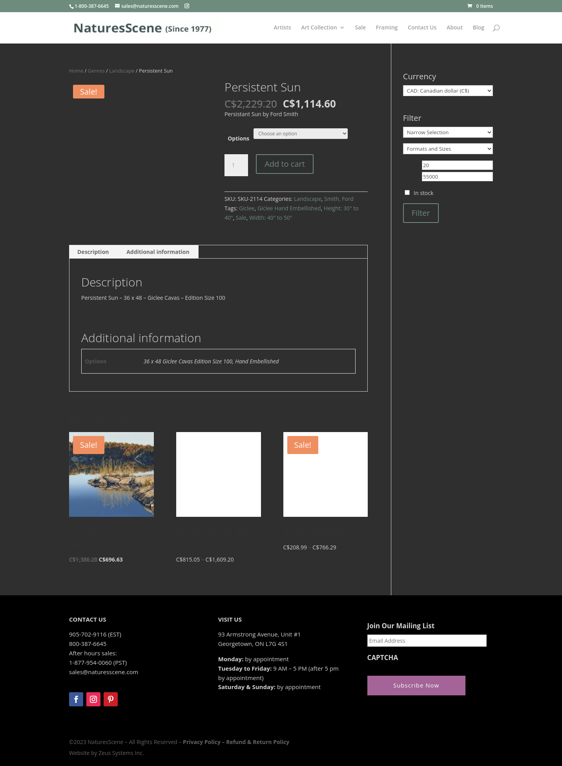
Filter (421, 213)
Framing (387, 28)
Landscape (121, 70)
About (455, 28)
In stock (423, 193)
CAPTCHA (382, 657)
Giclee (247, 208)
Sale (360, 28)
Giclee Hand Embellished (289, 208)
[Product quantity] (236, 165)
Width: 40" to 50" (270, 217)
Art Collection (319, 28)
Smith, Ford (339, 198)
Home (76, 70)
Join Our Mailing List (400, 626)
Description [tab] (93, 251)
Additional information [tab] (158, 251)
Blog (478, 28)
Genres (96, 70)
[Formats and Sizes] (448, 148)
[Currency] (448, 90)
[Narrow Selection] (448, 132)
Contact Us (422, 28)
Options (238, 138)
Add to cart (285, 164)
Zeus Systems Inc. (121, 753)
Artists (282, 28)
